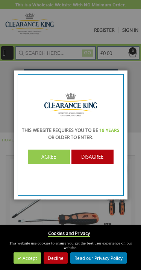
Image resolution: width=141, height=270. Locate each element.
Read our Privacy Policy (98, 258)
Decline (56, 258)
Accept (29, 258)
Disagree (92, 156)
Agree (48, 156)
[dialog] (70, 135)
